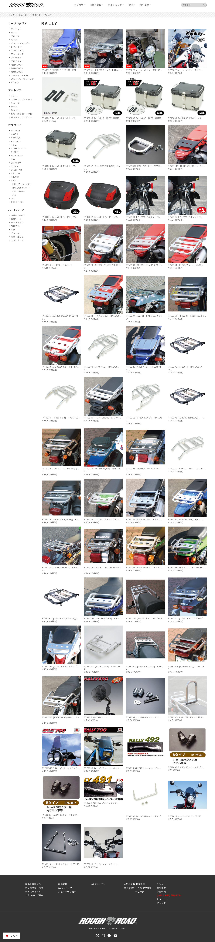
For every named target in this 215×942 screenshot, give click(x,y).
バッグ (14, 39)
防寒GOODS (17, 68)
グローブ (15, 36)
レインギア (16, 46)
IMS (13, 198)
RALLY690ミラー (20, 187)
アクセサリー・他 (19, 75)
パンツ (14, 32)
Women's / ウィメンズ (22, 79)
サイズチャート (33, 891)
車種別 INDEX (18, 215)
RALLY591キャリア (21, 184)
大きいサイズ (17, 50)
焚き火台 (15, 110)
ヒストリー (162, 899)
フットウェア (17, 54)
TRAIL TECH (17, 202)
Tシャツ (15, 82)
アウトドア (15, 90)
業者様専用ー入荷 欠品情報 (138, 887)
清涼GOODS (17, 64)
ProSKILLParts (19, 148)
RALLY (14, 180)
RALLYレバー (18, 191)
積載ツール (16, 218)
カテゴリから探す (34, 887)
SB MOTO (16, 162)
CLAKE (14, 152)
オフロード (15, 125)
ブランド (161, 902)
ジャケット (16, 29)
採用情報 (161, 891)
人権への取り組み (67, 891)
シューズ (15, 103)
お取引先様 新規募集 (134, 884)
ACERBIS (16, 130)
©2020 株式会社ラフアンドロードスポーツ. (107, 928)
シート (14, 106)
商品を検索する (33, 884)
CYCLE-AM (16, 169)
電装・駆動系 (17, 236)
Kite (13, 159)
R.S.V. (14, 144)
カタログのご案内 (34, 895)
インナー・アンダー (20, 43)
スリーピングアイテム (21, 99)
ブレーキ (15, 233)
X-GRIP (15, 134)
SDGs (160, 884)
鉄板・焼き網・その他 (21, 113)
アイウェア (16, 57)
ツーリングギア (17, 23)
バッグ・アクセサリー (21, 117)
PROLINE (16, 173)
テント (14, 95)
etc (14, 194)
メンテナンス (17, 240)
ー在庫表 (134, 891)
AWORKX (15, 137)
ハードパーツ (16, 209)
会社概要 (161, 887)
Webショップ (65, 887)
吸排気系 (15, 226)
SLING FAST (17, 155)
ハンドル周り (17, 222)
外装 (13, 229)
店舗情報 (62, 884)
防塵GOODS (17, 71)
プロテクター (17, 61)
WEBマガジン (98, 884)
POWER (15, 177)
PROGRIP (16, 141)
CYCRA (14, 166)
